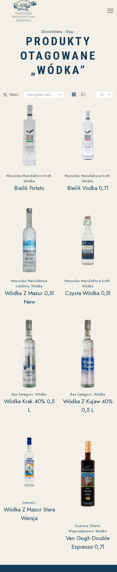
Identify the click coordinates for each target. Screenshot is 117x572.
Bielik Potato (29, 188)
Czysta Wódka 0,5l (87, 293)
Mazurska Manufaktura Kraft (28, 175)
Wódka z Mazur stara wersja (29, 513)
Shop (69, 32)
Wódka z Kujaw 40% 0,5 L (88, 405)
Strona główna (51, 32)
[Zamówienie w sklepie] (43, 94)
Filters (11, 94)
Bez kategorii (22, 394)
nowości (29, 502)
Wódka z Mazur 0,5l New (29, 297)
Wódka (29, 181)
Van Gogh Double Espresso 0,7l (88, 542)
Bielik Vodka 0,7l (87, 188)
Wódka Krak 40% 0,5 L (29, 405)
